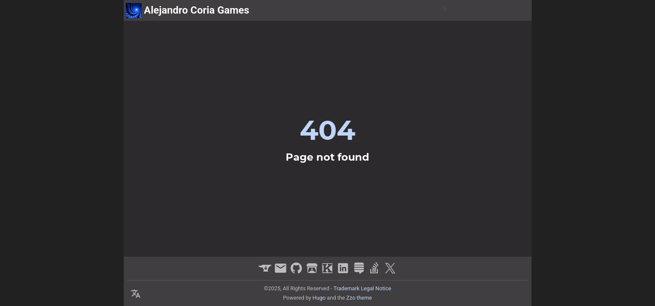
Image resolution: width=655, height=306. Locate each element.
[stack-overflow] (375, 272)
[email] (281, 272)
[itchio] (313, 272)
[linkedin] (344, 272)
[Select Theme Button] (135, 294)
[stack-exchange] (360, 272)
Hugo (319, 298)
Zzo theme (359, 298)
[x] (390, 272)
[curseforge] (266, 272)
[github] (297, 272)
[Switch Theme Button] (444, 10)
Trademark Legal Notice (362, 288)
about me (511, 10)
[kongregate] (328, 272)
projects (472, 10)
